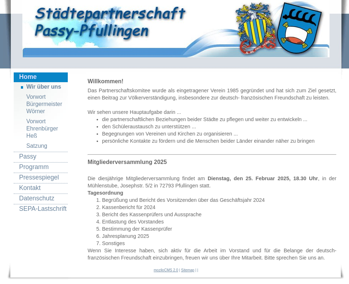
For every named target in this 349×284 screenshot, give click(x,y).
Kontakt (30, 187)
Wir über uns (43, 87)
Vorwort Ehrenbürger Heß (42, 128)
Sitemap (187, 270)
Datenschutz (36, 198)
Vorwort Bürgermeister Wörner (44, 104)
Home (28, 76)
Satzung (36, 146)
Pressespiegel (39, 177)
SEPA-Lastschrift (43, 208)
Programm (34, 166)
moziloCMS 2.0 (166, 270)
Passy (27, 156)
